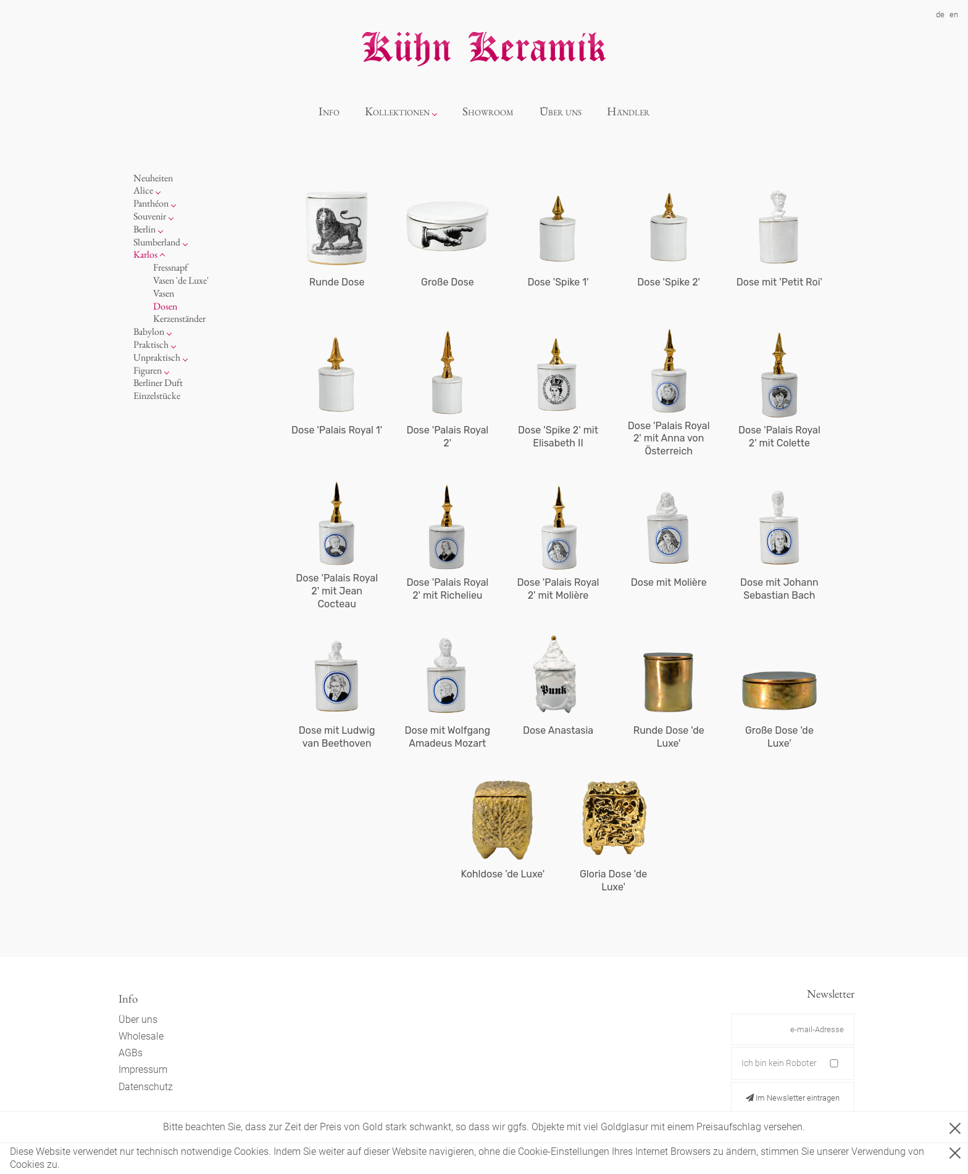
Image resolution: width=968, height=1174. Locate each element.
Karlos (145, 254)
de (940, 14)
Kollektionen (397, 111)
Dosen (165, 306)
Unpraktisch (156, 357)
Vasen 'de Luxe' (181, 280)
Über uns (561, 111)
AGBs (131, 1053)
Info (329, 111)
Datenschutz (146, 1087)
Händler (628, 111)
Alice (143, 190)
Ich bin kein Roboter (779, 1063)
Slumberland (156, 242)
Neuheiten (153, 177)
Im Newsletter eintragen (793, 1097)
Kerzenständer (179, 318)
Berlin (144, 229)
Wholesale (141, 1036)
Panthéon (151, 203)
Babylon (148, 331)
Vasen (163, 293)
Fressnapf (170, 267)
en (953, 14)
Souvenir (149, 216)
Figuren (147, 370)
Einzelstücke (156, 395)
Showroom (488, 111)
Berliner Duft (158, 382)
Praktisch (151, 344)
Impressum (143, 1069)
